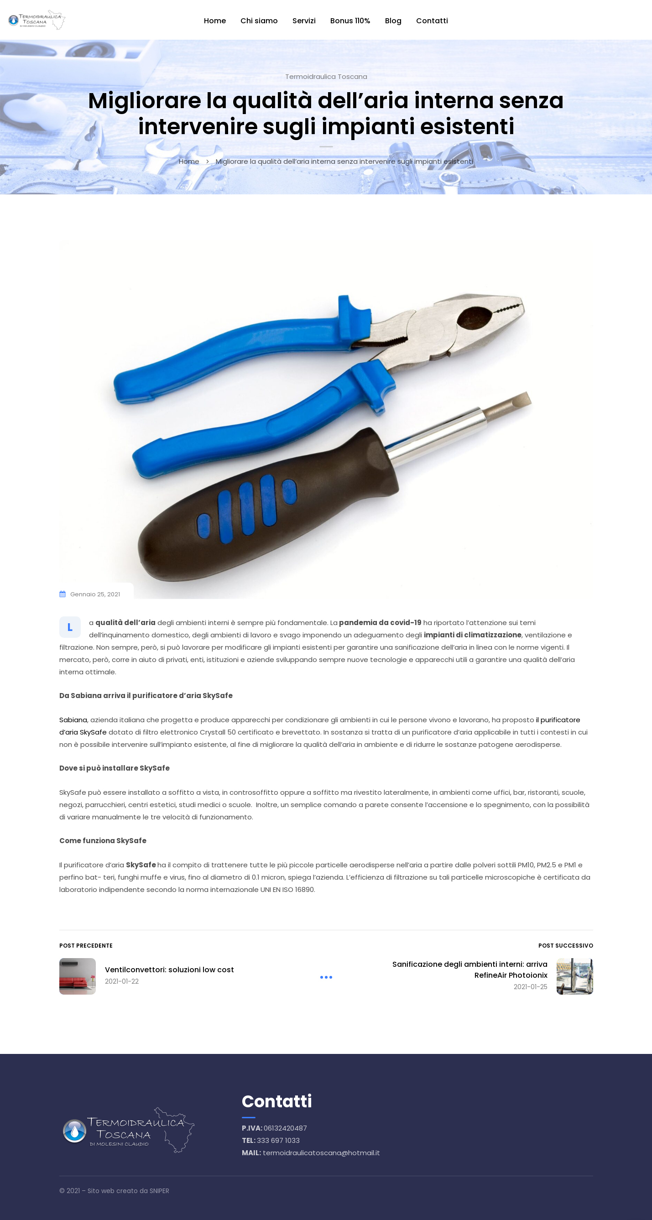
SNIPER (159, 1190)
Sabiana (73, 720)
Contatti (432, 21)
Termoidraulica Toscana (326, 76)
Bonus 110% (350, 21)
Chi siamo (259, 21)
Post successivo (565, 945)
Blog (393, 21)
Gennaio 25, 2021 (95, 594)
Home (215, 21)
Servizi (304, 21)
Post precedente (86, 945)
